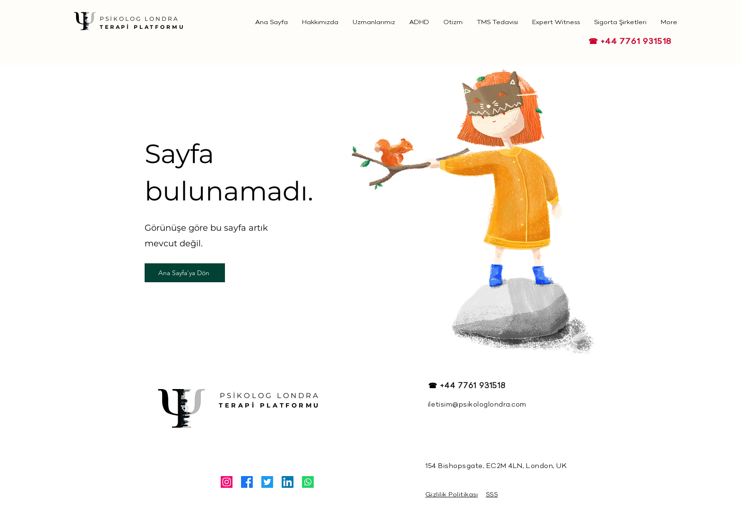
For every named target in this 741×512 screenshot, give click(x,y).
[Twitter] (267, 482)
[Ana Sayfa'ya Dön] (185, 272)
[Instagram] (227, 482)
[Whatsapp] (308, 482)
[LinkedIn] (287, 482)
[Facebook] (247, 482)
